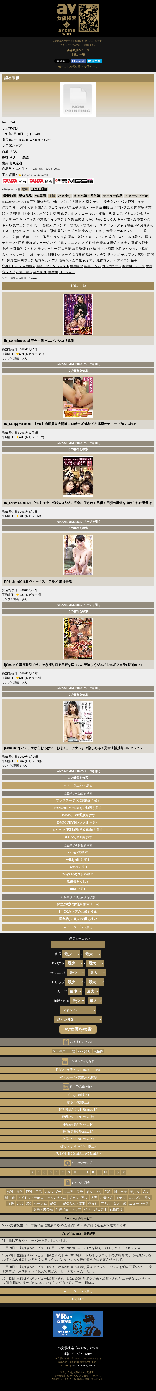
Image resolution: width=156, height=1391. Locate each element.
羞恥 (29, 242)
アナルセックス (124, 231)
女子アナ (89, 260)
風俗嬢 (98, 1051)
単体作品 (25, 196)
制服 (51, 254)
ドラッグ (113, 225)
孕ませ (38, 272)
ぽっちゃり (97, 231)
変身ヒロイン (12, 266)
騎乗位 (7, 207)
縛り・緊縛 (48, 231)
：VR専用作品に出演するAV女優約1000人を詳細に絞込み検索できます (64, 1225)
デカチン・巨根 (13, 242)
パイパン (120, 201)
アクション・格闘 (135, 248)
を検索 (78, 911)
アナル (69, 213)
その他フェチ (68, 207)
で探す (78, 800)
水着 (77, 231)
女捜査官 (78, 254)
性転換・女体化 (70, 260)
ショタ (55, 237)
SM (136, 225)
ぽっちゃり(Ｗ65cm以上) (78, 1146)
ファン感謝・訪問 (141, 254)
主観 (71, 1051)
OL (4, 260)
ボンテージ (41, 242)
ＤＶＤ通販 (39, 189)
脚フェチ (27, 260)
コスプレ (116, 207)
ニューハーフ (139, 1203)
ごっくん (109, 219)
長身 (79, 1192)
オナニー (81, 213)
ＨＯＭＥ (78, 1299)
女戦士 (143, 242)
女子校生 (127, 225)
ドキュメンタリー (137, 213)
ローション (67, 272)
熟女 (16, 207)
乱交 (53, 213)
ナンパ (96, 266)
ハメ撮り (64, 196)
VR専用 (40, 196)
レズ (35, 213)
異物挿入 (28, 266)
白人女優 (119, 1203)
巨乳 (33, 201)
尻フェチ (19, 225)
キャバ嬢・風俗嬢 (87, 196)
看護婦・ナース (133, 266)
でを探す (78, 808)
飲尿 (89, 254)
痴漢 (111, 248)
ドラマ (7, 219)
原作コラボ (104, 260)
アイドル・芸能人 (39, 225)
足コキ (39, 260)
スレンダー (61, 225)
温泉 (119, 213)
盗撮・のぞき (46, 266)
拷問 (12, 248)
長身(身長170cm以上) (78, 1131)
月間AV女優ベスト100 (78, 1069)
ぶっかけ (88, 219)
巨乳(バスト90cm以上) (78, 1117)
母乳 (20, 248)
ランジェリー (47, 248)
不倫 (147, 219)
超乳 (23, 207)
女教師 (111, 213)
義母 (109, 231)
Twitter (87, 1354)
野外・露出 (24, 272)
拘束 (148, 207)
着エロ (104, 242)
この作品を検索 (78, 370)
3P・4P (7, 213)
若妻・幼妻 (21, 237)
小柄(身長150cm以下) (78, 1124)
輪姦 (85, 231)
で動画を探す (77, 837)
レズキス (29, 219)
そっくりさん (56, 1197)
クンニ (7, 237)
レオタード (63, 254)
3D (45, 272)
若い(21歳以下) (78, 1095)
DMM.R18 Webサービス (83, 1365)
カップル (51, 260)
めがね (122, 254)
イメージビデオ (136, 196)
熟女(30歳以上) (78, 1102)
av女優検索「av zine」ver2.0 (78, 1348)
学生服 (53, 272)
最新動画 (9, 196)
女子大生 (40, 254)
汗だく (44, 213)
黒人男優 (64, 248)
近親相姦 (130, 207)
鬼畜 (64, 237)
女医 (149, 266)
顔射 (28, 213)
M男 (71, 219)
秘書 (87, 266)
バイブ (55, 242)
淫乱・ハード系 (90, 207)
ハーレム (32, 231)
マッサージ (17, 254)
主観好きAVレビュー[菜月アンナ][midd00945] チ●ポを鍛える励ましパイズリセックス (78, 1248)
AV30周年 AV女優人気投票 (78, 1077)
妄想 (5, 248)
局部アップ (65, 231)
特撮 (95, 242)
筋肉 (108, 1192)
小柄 (118, 248)
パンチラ (99, 254)
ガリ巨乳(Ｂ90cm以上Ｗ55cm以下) (78, 1153)
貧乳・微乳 (15, 1192)
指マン (102, 248)
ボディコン (122, 260)
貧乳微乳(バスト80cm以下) (78, 1109)
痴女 (89, 201)
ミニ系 (142, 231)
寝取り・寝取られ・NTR (88, 225)
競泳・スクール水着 (123, 237)
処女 (146, 1192)
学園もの (76, 266)
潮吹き (80, 201)
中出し (56, 201)
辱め (99, 219)
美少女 (108, 201)
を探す (78, 859)
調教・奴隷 (76, 237)
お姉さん (41, 207)
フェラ (53, 207)
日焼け (115, 242)
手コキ (17, 219)
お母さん (146, 225)
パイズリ (67, 201)
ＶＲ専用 (59, 1051)
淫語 (141, 207)
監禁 (82, 248)
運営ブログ (72, 1354)
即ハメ (112, 254)
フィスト (62, 266)
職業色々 (43, 219)
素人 (5, 254)
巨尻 (78, 219)
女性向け (30, 248)
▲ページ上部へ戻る (78, 785)
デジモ (98, 201)
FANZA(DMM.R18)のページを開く (78, 364)
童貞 (134, 242)
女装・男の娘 (43, 1209)
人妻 (30, 207)
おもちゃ (19, 231)
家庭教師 (13, 260)
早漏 (29, 254)
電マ (64, 242)
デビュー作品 (112, 196)
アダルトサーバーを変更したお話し (41, 1240)
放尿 (75, 248)
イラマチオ (59, 219)
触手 (134, 260)
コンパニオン (111, 266)
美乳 (60, 213)
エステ (7, 231)
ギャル (7, 225)
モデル (121, 1197)
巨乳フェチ (136, 201)
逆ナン (125, 242)
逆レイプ (8, 272)
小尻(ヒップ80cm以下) (78, 1139)
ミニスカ (74, 242)
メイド (86, 242)
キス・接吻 (97, 213)
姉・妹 (91, 248)
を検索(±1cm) (78, 904)
